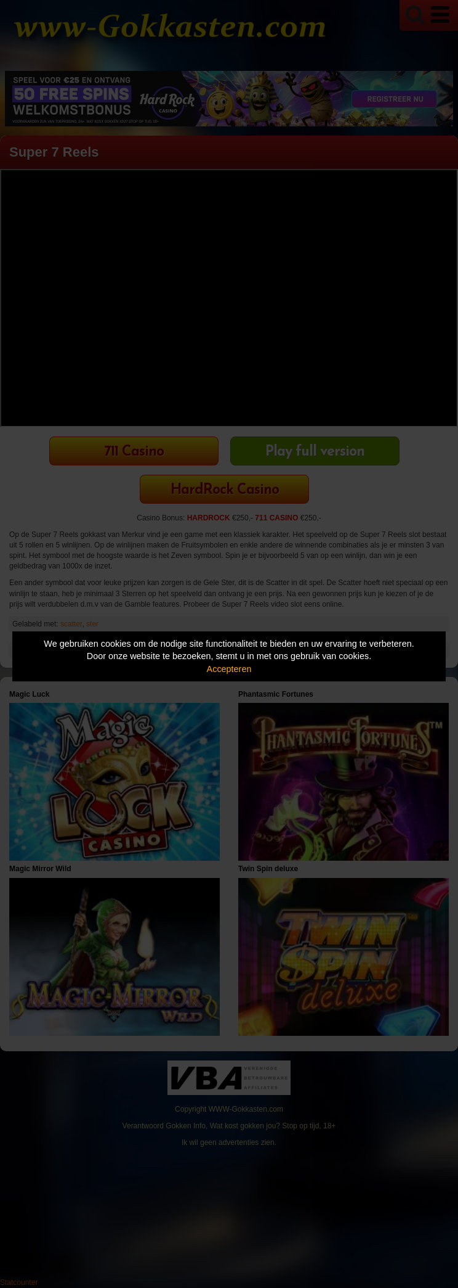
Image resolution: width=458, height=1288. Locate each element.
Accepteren (229, 669)
